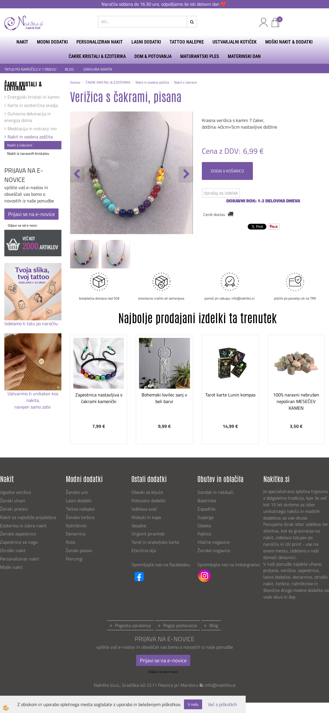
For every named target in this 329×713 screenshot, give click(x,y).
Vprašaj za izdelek (221, 192)
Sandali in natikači (216, 492)
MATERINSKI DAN (244, 56)
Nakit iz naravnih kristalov (28, 153)
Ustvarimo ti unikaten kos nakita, (32, 397)
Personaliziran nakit (19, 558)
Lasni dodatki (79, 500)
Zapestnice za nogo (19, 542)
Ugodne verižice (15, 492)
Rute (70, 542)
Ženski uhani (13, 500)
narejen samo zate (33, 406)
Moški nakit (12, 567)
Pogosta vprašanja (133, 625)
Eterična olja (143, 550)
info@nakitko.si (220, 685)
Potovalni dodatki (148, 500)
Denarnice (76, 533)
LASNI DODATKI (146, 42)
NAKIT (22, 42)
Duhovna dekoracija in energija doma (27, 117)
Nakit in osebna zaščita (30, 136)
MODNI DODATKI (52, 42)
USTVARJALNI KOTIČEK (235, 42)
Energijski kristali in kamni (33, 96)
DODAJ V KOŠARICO (227, 171)
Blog (213, 625)
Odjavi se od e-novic (22, 225)
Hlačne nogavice (214, 542)
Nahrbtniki (76, 525)
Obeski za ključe (147, 492)
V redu (193, 704)
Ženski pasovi (79, 550)
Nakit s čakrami (19, 145)
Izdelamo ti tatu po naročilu (31, 323)
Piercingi (74, 558)
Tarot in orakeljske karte (155, 542)
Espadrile (206, 508)
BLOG (70, 69)
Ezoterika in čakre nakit (24, 525)
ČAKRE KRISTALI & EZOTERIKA (97, 56)
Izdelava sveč (144, 508)
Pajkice (204, 533)
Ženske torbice (80, 517)
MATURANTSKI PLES (199, 56)
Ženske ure (77, 492)
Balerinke (207, 500)
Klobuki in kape (146, 517)
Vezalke (138, 525)
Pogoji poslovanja (180, 625)
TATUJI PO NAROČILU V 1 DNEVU (30, 69)
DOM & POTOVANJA (153, 56)
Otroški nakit (13, 550)
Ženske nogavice (214, 550)
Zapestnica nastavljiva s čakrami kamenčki (98, 398)
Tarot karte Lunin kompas (230, 394)
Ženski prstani (14, 508)
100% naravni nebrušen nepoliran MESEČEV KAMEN (296, 401)
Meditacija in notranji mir (32, 128)
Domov (75, 82)
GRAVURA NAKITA (97, 69)
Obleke (204, 525)
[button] (185, 174)
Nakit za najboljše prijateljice (28, 517)
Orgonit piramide (148, 533)
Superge (206, 517)
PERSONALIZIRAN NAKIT (99, 42)
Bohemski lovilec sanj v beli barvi (164, 398)
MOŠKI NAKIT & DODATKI (289, 42)
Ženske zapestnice (18, 533)
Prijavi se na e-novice (31, 214)
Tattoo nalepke (80, 508)
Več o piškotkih (222, 704)
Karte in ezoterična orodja (32, 105)
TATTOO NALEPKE (187, 42)
